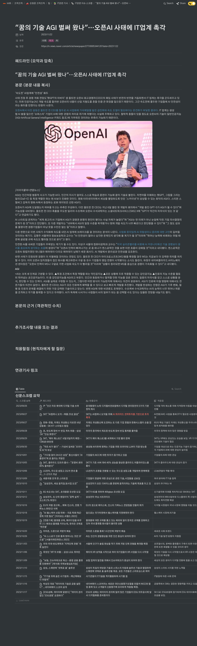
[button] (7, 3)
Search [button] (176, 389)
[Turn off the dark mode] (191, 4)
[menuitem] (20, 389)
